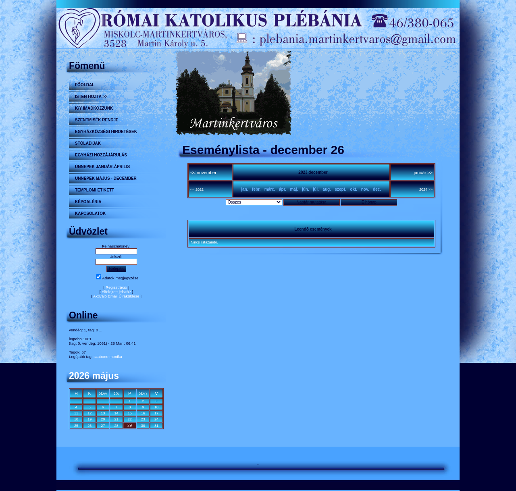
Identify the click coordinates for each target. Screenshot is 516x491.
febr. (256, 189)
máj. (294, 189)
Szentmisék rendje (97, 120)
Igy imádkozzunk (94, 108)
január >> (423, 172)
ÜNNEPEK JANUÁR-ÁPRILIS (102, 166)
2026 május (94, 375)
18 (76, 419)
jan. (244, 189)
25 (76, 426)
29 (129, 425)
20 (103, 419)
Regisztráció (116, 287)
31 (156, 426)
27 (103, 426)
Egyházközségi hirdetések (106, 131)
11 (76, 413)
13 (103, 413)
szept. (340, 189)
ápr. (282, 189)
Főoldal (84, 85)
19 (89, 419)
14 (116, 413)
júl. (315, 189)
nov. (365, 189)
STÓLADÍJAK (88, 143)
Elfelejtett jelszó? (116, 291)
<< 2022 (197, 189)
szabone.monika (108, 356)
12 (89, 413)
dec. (377, 189)
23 (143, 419)
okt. (353, 189)
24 (156, 419)
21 (116, 419)
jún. (305, 189)
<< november (203, 172)
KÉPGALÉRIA (88, 202)
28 (116, 426)
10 (156, 407)
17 (156, 413)
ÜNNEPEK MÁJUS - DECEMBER (106, 178)
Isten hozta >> (91, 96)
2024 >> (426, 189)
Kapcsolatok (90, 213)
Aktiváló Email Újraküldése (116, 296)
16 (143, 413)
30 (143, 426)
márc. (269, 189)
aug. (326, 189)
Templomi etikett (94, 190)
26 (89, 426)
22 (130, 419)
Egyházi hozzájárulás (101, 155)
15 (130, 413)
